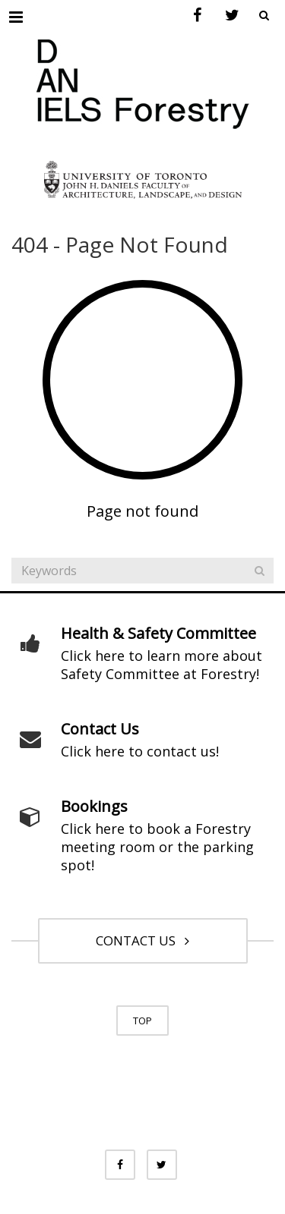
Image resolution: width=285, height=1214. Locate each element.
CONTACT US (142, 940)
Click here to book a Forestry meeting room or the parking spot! (157, 846)
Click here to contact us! (140, 751)
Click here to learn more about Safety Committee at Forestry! (161, 664)
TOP (142, 1020)
